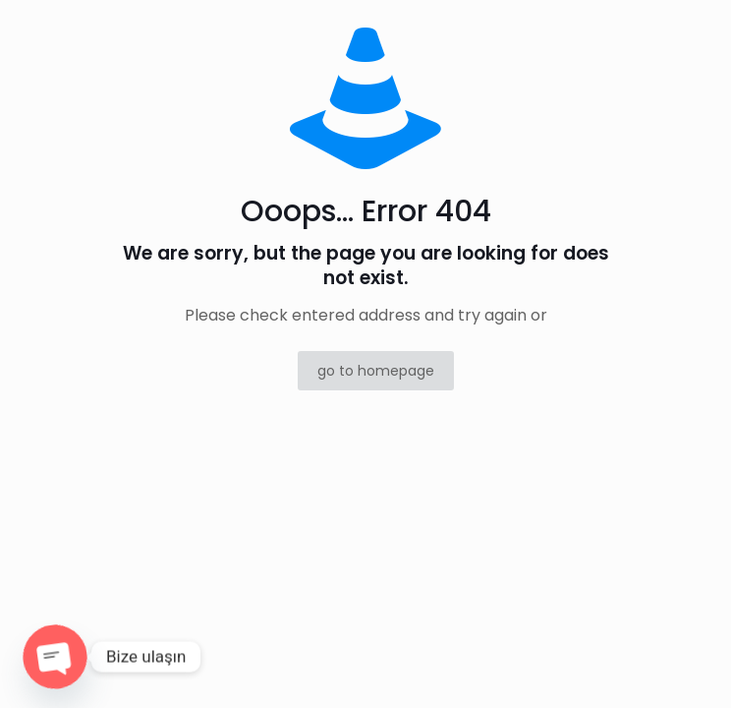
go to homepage (375, 371)
